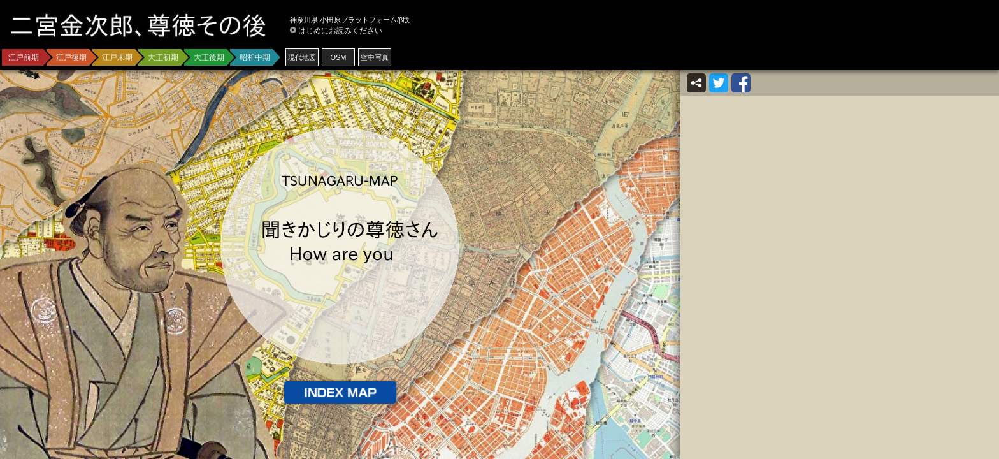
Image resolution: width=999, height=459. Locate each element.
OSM (338, 57)
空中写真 (375, 57)
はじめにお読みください (340, 30)
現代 (302, 57)
